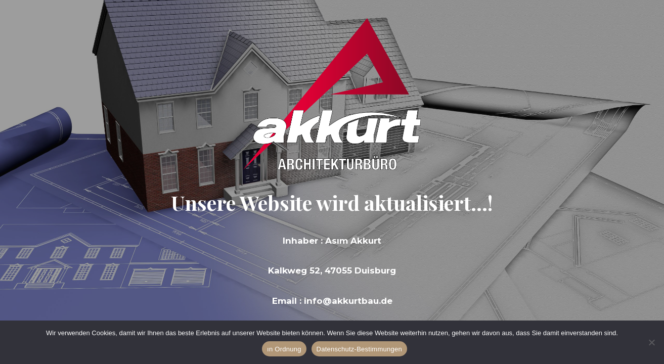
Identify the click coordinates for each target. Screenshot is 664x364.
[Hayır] (651, 342)
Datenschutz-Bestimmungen (359, 349)
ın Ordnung (284, 349)
